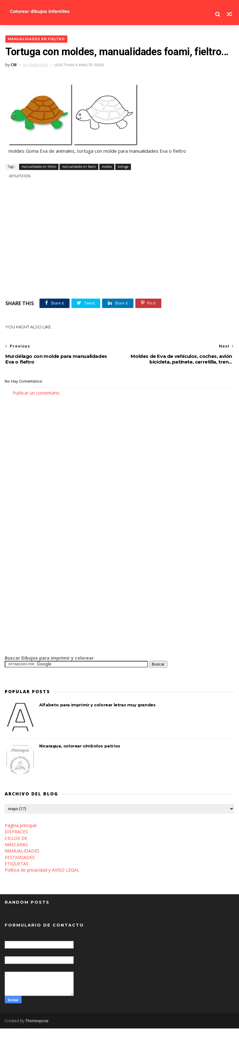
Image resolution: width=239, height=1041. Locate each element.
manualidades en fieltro (35, 38)
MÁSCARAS (16, 857)
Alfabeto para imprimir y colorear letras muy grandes (97, 717)
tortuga (122, 179)
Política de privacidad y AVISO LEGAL (42, 883)
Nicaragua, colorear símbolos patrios (79, 758)
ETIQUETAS (17, 876)
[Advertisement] (78, 198)
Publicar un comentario (36, 406)
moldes (106, 179)
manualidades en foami (78, 179)
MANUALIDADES (22, 864)
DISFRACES (16, 844)
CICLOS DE (16, 851)
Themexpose (37, 1033)
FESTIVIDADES (20, 870)
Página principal (20, 838)
